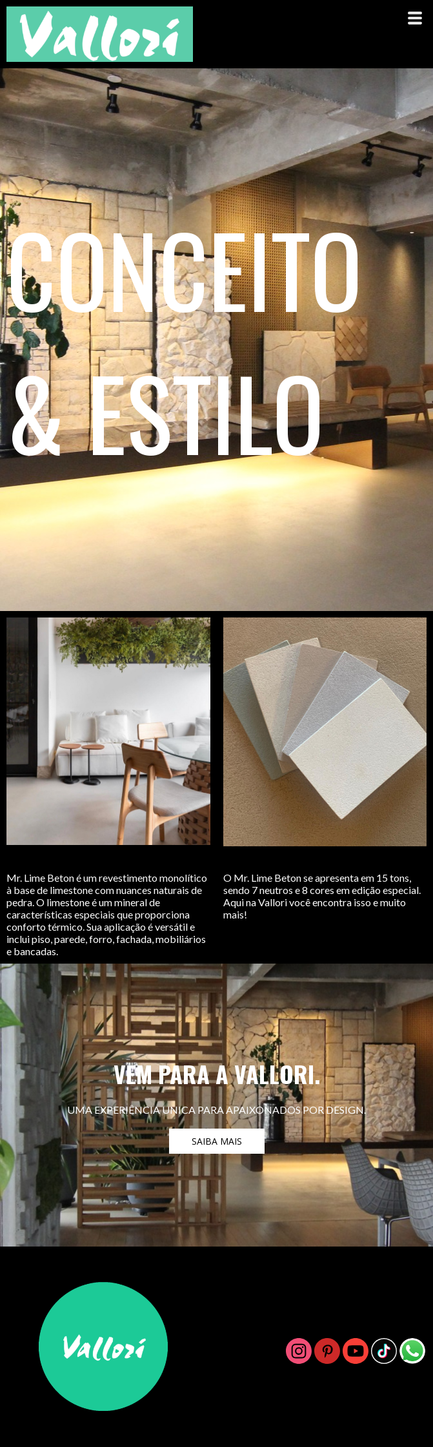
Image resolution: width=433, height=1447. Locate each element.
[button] (217, 1141)
